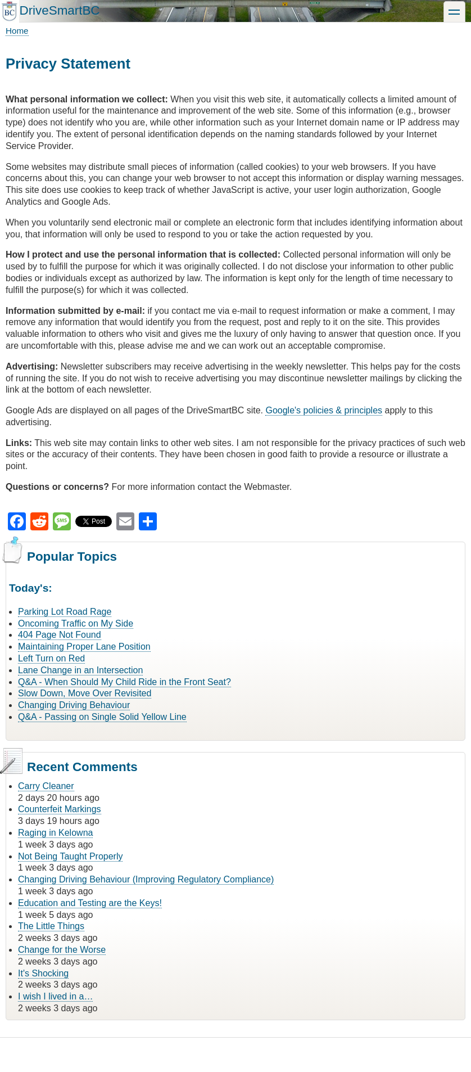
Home (17, 30)
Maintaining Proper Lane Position (84, 646)
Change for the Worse (62, 949)
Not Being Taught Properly (70, 856)
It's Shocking (43, 973)
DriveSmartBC (59, 10)
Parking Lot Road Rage (64, 611)
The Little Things (51, 926)
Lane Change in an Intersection (80, 670)
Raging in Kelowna (55, 832)
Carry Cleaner (46, 786)
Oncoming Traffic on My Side (75, 623)
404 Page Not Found (59, 634)
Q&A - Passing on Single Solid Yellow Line (102, 717)
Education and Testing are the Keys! (90, 903)
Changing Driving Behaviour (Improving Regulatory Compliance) (146, 879)
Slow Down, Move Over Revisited (84, 693)
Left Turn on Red (51, 658)
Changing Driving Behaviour (74, 705)
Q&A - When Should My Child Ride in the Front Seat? (124, 682)
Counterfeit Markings (59, 809)
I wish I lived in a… (55, 996)
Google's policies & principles (323, 410)
